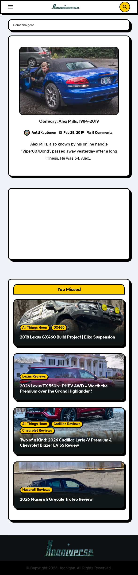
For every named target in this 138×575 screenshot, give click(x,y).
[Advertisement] (70, 225)
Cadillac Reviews (67, 424)
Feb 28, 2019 (73, 133)
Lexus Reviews (34, 376)
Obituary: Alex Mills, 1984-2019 (69, 121)
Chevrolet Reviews (37, 431)
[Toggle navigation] (10, 6)
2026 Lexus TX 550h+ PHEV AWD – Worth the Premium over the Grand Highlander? (64, 388)
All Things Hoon (34, 328)
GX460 (59, 328)
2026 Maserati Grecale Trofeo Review (56, 499)
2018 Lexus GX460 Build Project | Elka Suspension (67, 337)
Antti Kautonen (40, 133)
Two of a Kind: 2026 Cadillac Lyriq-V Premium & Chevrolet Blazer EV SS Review (66, 442)
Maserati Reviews (36, 490)
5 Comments (102, 133)
